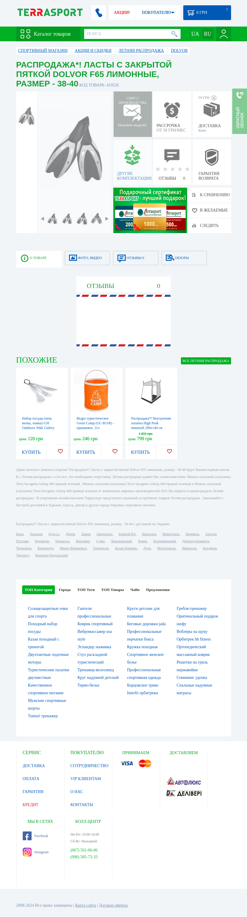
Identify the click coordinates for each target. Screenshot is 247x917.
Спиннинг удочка (192, 677)
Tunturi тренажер (43, 716)
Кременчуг (45, 548)
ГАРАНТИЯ (33, 792)
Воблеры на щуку (192, 631)
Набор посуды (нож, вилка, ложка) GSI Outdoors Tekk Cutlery (38, 423)
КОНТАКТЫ (82, 805)
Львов (85, 534)
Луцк (147, 548)
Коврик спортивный (95, 624)
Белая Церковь (126, 548)
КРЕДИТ (31, 805)
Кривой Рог (127, 534)
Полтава (22, 541)
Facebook (35, 835)
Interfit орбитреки (142, 693)
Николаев (149, 534)
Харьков (36, 534)
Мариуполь (170, 534)
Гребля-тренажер (192, 608)
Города (65, 589)
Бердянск (210, 548)
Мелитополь (166, 548)
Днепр (70, 534)
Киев (20, 534)
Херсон (211, 534)
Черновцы (24, 548)
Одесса (53, 534)
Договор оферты (113, 905)
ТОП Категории (39, 589)
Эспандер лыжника (94, 647)
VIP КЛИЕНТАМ (86, 779)
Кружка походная (142, 647)
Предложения (158, 589)
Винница (192, 534)
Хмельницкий (121, 541)
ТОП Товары (112, 589)
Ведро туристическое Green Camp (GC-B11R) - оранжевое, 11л (95, 423)
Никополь (189, 548)
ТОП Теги (85, 589)
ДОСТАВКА (34, 766)
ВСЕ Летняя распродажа (206, 361)
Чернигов (42, 541)
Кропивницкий (164, 541)
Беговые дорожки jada (146, 624)
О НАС (77, 792)
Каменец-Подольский (51, 555)
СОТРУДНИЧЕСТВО (90, 766)
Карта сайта (85, 905)
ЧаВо (135, 589)
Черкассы (62, 541)
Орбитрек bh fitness (194, 639)
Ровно (142, 541)
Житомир (83, 541)
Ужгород (22, 555)
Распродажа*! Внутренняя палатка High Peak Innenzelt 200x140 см (151, 423)
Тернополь (101, 548)
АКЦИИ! (122, 12)
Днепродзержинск (196, 541)
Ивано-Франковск (73, 548)
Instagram (36, 852)
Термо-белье (88, 685)
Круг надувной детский (98, 677)
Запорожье (104, 534)
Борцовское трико (142, 685)
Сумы (100, 541)
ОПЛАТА (31, 779)
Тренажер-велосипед (96, 670)
